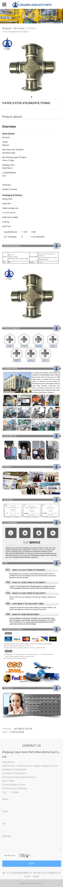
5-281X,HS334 (17, 731)
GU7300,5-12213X (23, 728)
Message (6, 835)
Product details (12, 117)
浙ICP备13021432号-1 (31, 883)
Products (6, 28)
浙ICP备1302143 (41, 872)
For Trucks (19, 28)
